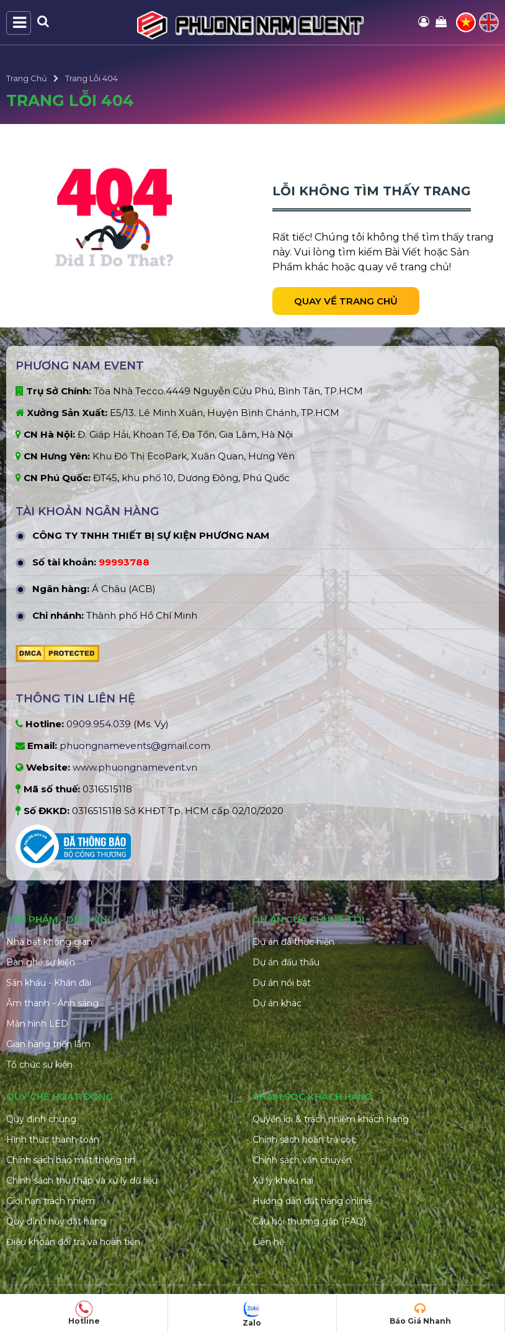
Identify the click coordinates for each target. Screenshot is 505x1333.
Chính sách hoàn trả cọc (304, 1139)
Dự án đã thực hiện (293, 941)
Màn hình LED (37, 1023)
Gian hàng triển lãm (48, 1044)
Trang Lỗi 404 (91, 78)
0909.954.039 (98, 724)
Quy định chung (41, 1119)
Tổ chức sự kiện (39, 1064)
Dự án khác (277, 1003)
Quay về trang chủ (346, 301)
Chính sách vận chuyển (302, 1160)
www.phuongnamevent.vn (135, 767)
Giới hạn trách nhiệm (50, 1201)
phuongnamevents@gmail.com (135, 745)
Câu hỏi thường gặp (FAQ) (309, 1221)
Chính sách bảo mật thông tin (70, 1160)
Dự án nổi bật (282, 982)
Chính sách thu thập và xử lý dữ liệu (82, 1180)
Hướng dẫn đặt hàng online (312, 1201)
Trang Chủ (26, 78)
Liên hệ (268, 1241)
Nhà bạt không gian (49, 941)
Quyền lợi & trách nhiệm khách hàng (331, 1119)
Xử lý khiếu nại (283, 1180)
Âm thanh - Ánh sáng (52, 1003)
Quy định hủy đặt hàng (56, 1221)
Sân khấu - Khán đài (48, 982)
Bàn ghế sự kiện (40, 962)
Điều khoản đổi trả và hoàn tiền (73, 1241)
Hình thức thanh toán (52, 1139)
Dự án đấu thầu (286, 962)
